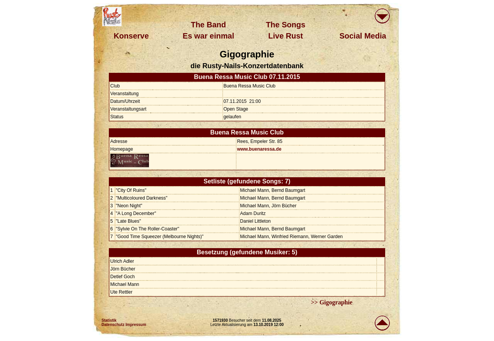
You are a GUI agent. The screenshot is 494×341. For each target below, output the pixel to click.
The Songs (285, 24)
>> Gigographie (331, 302)
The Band (208, 24)
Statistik (109, 320)
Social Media (362, 36)
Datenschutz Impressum (124, 325)
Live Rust (285, 36)
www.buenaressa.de (259, 149)
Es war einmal (208, 36)
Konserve (131, 36)
